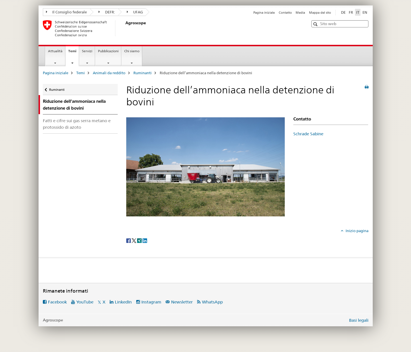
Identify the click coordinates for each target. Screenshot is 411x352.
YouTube (84, 302)
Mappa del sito (320, 13)
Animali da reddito (109, 73)
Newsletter (182, 302)
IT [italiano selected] (357, 12)
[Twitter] (134, 240)
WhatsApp (212, 302)
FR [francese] (351, 12)
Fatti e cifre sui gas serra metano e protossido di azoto (77, 124)
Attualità (55, 51)
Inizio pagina (356, 230)
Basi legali (358, 320)
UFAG (135, 12)
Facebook (57, 302)
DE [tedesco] (343, 12)
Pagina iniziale (264, 13)
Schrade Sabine (308, 133)
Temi (73, 53)
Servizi (87, 51)
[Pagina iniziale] (124, 28)
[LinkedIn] (145, 240)
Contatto (285, 13)
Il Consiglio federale (66, 12)
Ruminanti (142, 73)
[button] (316, 24)
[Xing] (140, 240)
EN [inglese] (364, 12)
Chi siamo (131, 51)
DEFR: (107, 12)
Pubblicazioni (108, 51)
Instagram (151, 302)
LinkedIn (123, 302)
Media (300, 13)
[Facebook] (129, 240)
